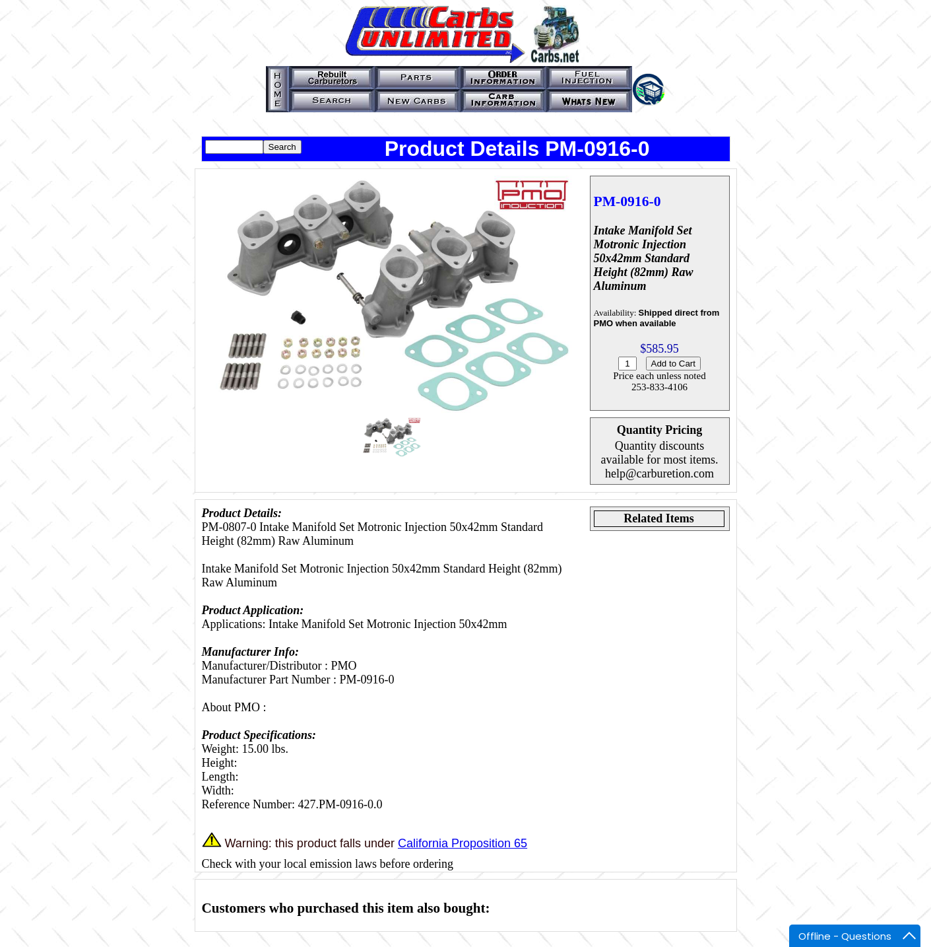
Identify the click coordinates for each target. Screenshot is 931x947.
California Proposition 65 (462, 843)
